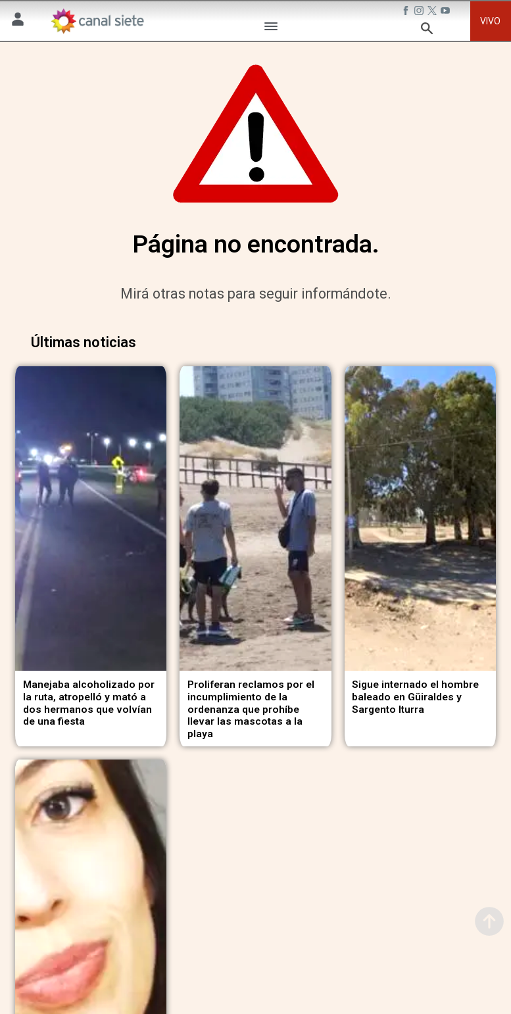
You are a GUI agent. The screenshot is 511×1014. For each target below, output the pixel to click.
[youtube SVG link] (446, 12)
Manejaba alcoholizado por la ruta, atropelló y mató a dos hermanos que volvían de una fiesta (89, 699)
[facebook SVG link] (407, 12)
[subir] (489, 921)
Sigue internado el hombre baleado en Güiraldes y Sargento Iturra (415, 693)
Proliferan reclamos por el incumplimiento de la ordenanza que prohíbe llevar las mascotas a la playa (250, 705)
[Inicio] (97, 21)
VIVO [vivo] (490, 21)
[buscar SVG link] (427, 30)
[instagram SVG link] (420, 12)
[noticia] (90, 516)
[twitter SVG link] (433, 12)
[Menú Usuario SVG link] (18, 21)
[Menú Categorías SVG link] (271, 28)
